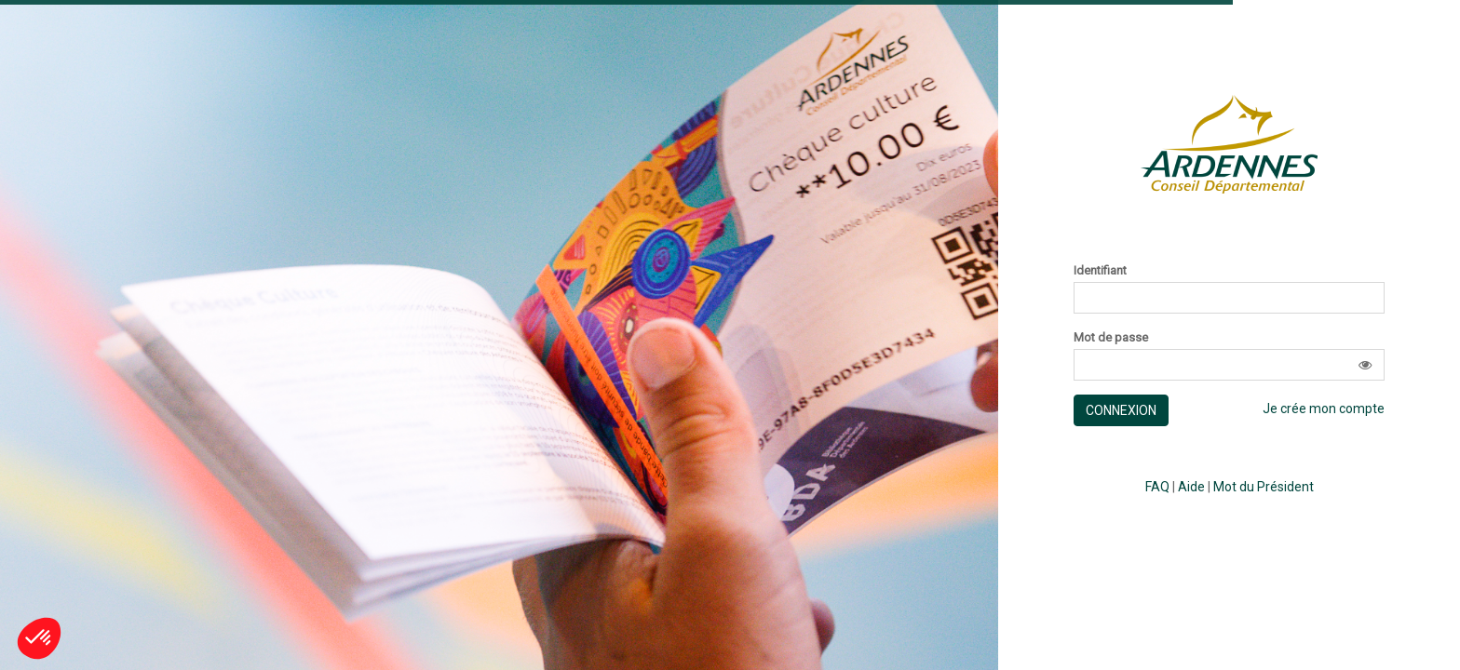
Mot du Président (1263, 486)
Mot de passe (1111, 337)
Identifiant (1100, 270)
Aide (1191, 486)
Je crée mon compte (1324, 408)
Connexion (1121, 410)
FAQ (1157, 486)
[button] (1365, 364)
